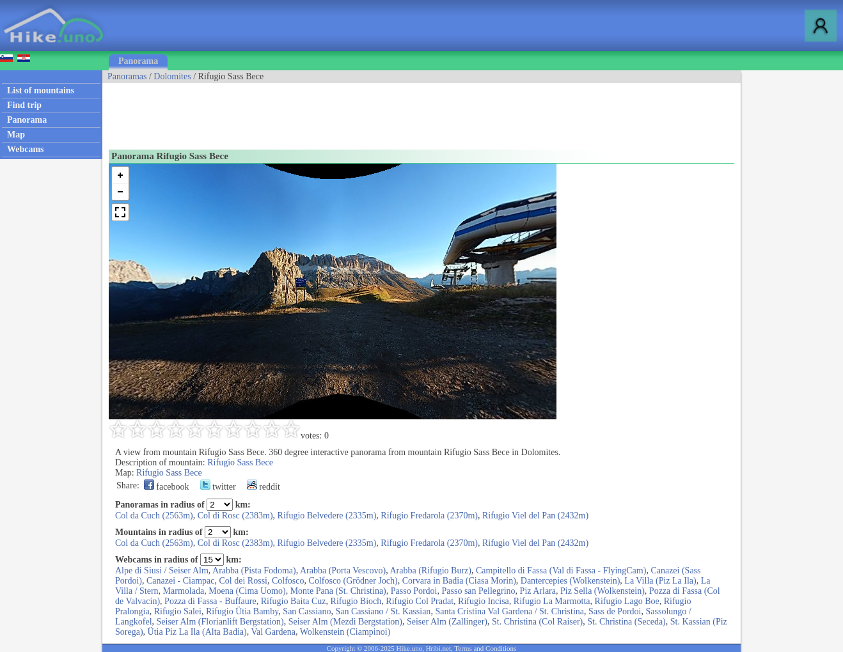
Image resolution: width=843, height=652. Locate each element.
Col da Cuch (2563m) (154, 515)
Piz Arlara (538, 591)
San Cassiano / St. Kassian (382, 611)
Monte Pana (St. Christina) (338, 591)
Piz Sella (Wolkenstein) (602, 591)
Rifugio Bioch (356, 601)
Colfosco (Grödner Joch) (353, 581)
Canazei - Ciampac (180, 581)
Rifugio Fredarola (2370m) (429, 515)
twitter (218, 487)
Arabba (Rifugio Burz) (430, 570)
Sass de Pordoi (614, 611)
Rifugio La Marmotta (552, 601)
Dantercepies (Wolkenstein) (570, 581)
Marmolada (184, 591)
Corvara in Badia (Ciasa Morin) (459, 581)
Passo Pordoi (414, 591)
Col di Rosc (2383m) (235, 515)
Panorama (138, 61)
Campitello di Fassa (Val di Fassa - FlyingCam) (561, 570)
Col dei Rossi (243, 581)
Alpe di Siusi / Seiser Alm (162, 570)
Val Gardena (273, 632)
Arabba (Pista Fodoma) (254, 570)
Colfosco (288, 581)
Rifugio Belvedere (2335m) (327, 515)
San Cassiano (307, 611)
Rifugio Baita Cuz (293, 601)
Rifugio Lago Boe (627, 601)
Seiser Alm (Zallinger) (447, 621)
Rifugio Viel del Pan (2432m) (535, 515)
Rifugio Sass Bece (240, 462)
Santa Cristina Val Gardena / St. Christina (509, 611)
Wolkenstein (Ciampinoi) (345, 632)
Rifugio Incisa (483, 601)
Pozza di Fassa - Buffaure (210, 601)
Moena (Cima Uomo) (247, 591)
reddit (263, 487)
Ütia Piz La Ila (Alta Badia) (197, 632)
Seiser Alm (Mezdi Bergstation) (345, 621)
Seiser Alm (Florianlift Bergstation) (220, 621)
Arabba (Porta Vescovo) (343, 570)
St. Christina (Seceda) (626, 621)
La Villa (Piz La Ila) (660, 581)
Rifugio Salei (177, 611)
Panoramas (126, 76)
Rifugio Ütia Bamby (242, 611)
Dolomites (172, 76)
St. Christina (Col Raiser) (537, 621)
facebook (166, 487)
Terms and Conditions (485, 648)
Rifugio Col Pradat (419, 601)
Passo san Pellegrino (479, 591)
